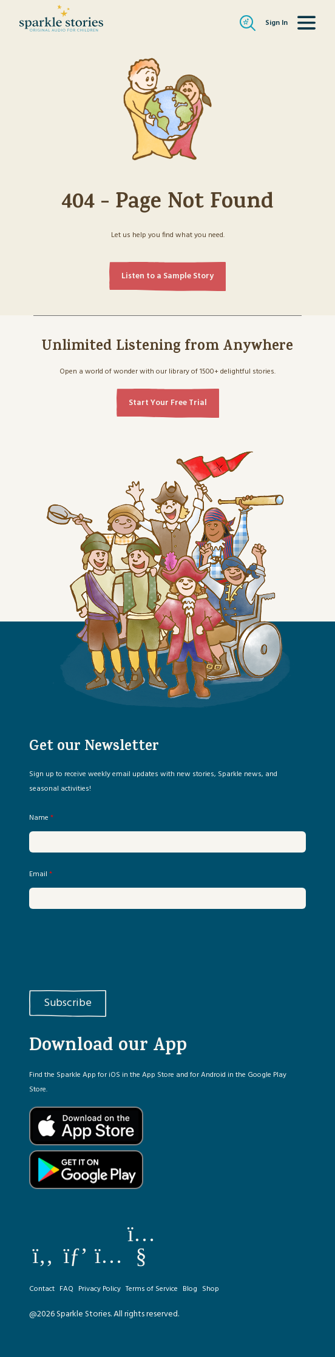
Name (41, 818)
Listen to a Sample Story (167, 276)
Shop (210, 1289)
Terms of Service (152, 1289)
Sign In (276, 23)
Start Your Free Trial (168, 403)
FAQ (66, 1289)
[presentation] (121, 947)
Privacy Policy (99, 1289)
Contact (42, 1289)
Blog (190, 1289)
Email (40, 874)
